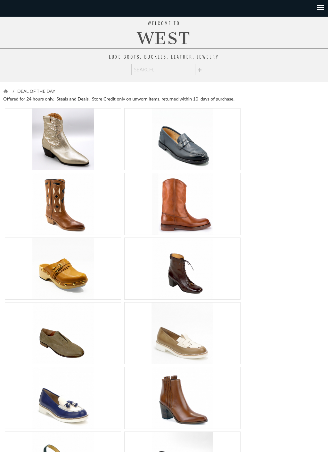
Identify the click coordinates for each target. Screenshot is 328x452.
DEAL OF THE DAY (36, 91)
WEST (164, 38)
